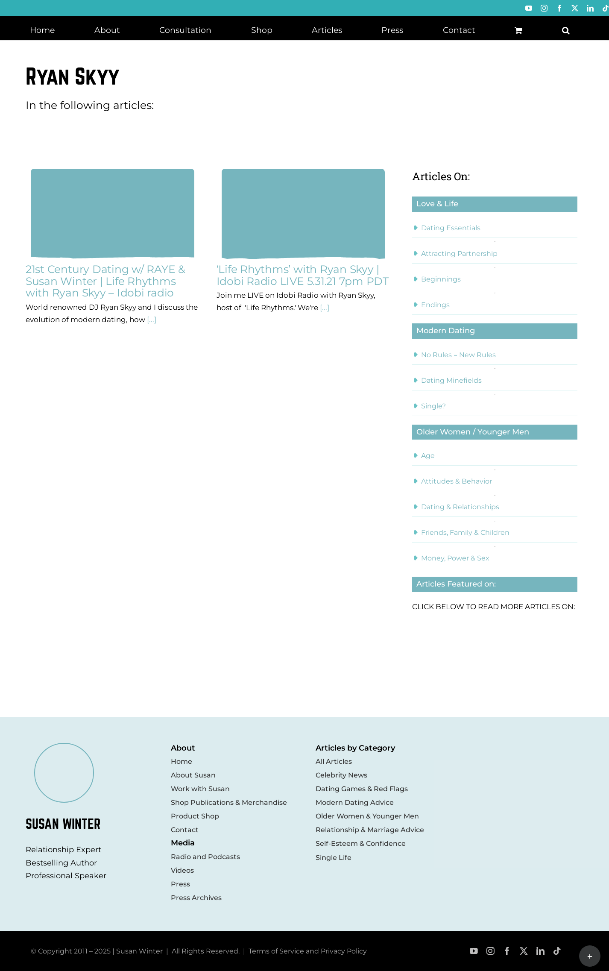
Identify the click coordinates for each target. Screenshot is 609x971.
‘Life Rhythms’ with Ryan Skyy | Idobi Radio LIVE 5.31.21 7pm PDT (303, 275)
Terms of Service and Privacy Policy (308, 951)
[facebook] (507, 951)
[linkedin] (540, 951)
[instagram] (490, 951)
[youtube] (474, 951)
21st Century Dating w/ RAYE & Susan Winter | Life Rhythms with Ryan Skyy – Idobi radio (105, 281)
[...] (150, 319)
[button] (566, 29)
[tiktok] (557, 951)
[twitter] (524, 951)
